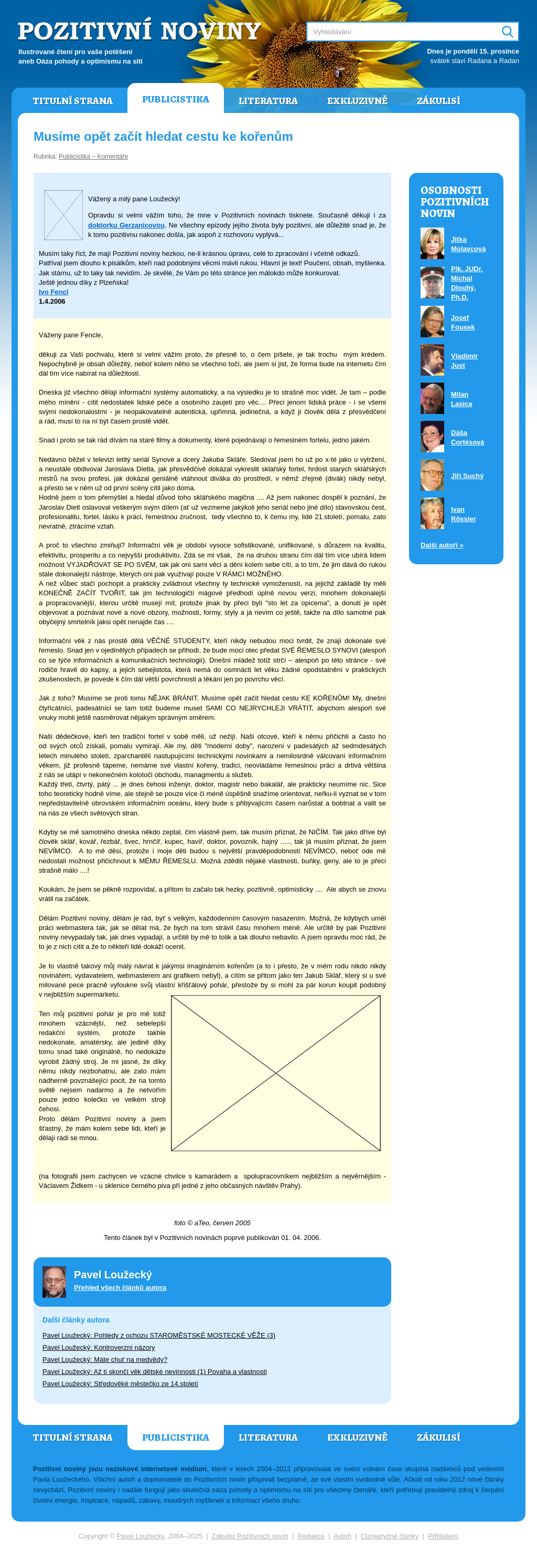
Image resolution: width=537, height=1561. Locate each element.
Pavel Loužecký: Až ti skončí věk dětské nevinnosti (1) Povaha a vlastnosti (154, 1372)
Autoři (342, 1536)
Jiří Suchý (467, 476)
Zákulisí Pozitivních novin (250, 1536)
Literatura (268, 101)
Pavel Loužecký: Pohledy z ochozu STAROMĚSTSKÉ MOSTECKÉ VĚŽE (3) (158, 1335)
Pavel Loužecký (141, 1536)
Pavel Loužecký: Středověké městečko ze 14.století (120, 1384)
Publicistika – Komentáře (93, 156)
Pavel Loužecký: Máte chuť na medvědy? (104, 1359)
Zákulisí (438, 101)
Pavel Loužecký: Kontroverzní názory (98, 1347)
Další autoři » (442, 545)
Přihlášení (443, 1536)
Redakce (311, 1536)
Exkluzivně (357, 101)
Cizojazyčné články (390, 1536)
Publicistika (175, 99)
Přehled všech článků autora (120, 1287)
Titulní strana (73, 101)
